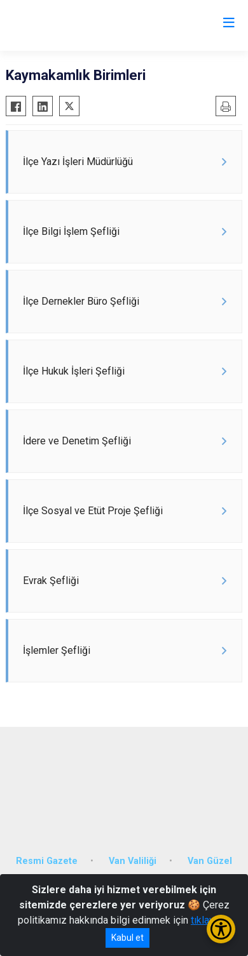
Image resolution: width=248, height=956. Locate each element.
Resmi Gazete (47, 861)
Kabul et (127, 938)
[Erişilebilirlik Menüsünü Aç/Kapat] (221, 929)
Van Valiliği (132, 861)
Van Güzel (210, 861)
